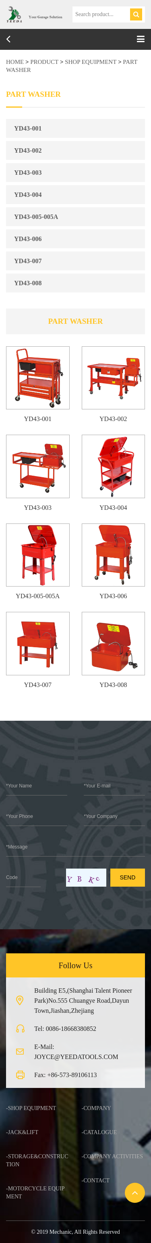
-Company (96, 1108)
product (44, 62)
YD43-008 (27, 283)
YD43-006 (27, 238)
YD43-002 (27, 150)
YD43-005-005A (36, 216)
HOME (15, 62)
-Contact (96, 1181)
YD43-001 (27, 128)
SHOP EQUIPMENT (90, 62)
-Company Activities (112, 1156)
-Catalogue (99, 1132)
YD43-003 (27, 172)
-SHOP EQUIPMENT (31, 1108)
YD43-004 (27, 194)
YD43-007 (27, 261)
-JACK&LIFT (22, 1132)
